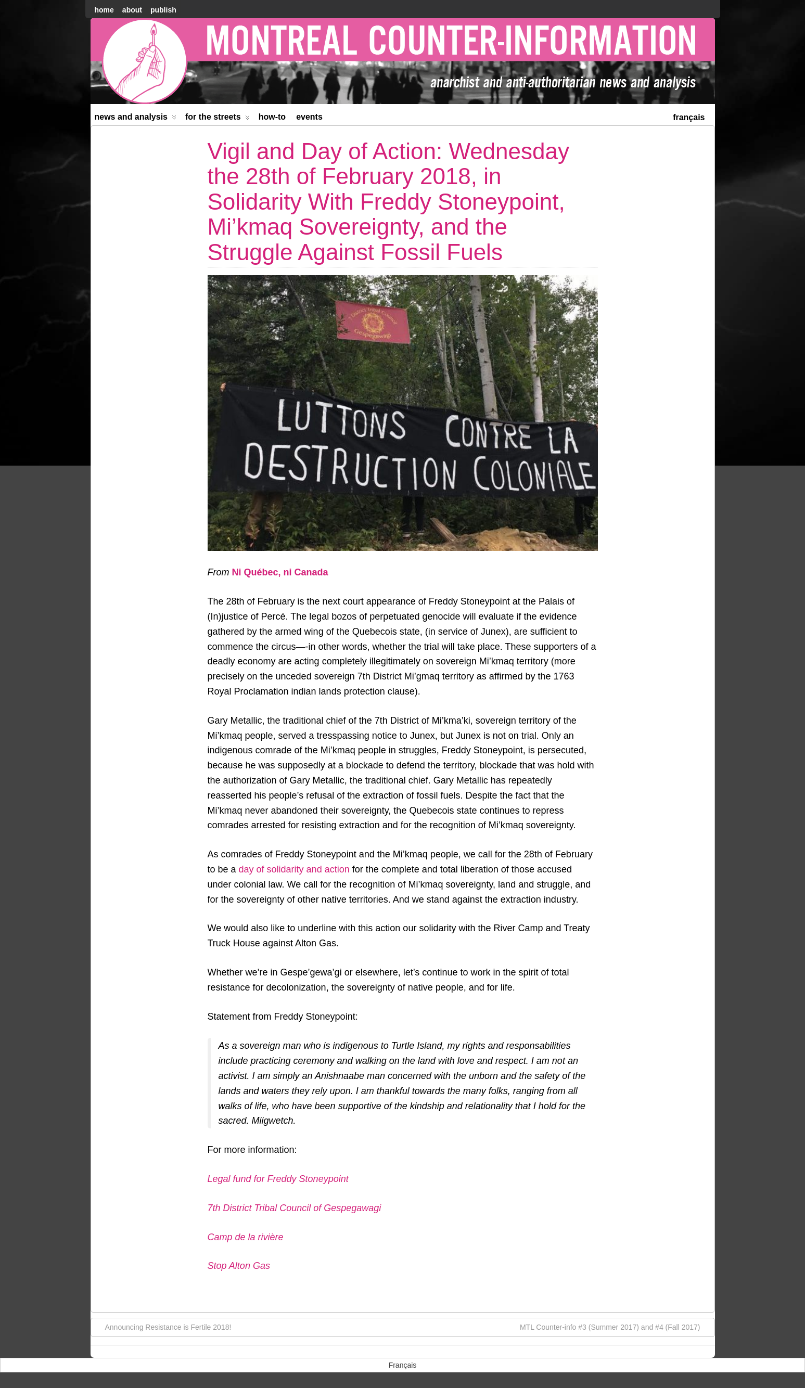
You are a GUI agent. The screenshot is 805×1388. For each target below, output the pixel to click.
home (104, 10)
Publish (163, 10)
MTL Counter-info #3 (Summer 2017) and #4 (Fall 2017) (615, 1326)
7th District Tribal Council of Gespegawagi (294, 1208)
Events (309, 116)
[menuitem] (689, 116)
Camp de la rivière (246, 1237)
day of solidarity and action (294, 869)
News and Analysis (136, 118)
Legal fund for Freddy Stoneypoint (278, 1179)
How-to (272, 116)
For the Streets (217, 118)
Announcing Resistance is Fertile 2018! (163, 1326)
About (132, 10)
